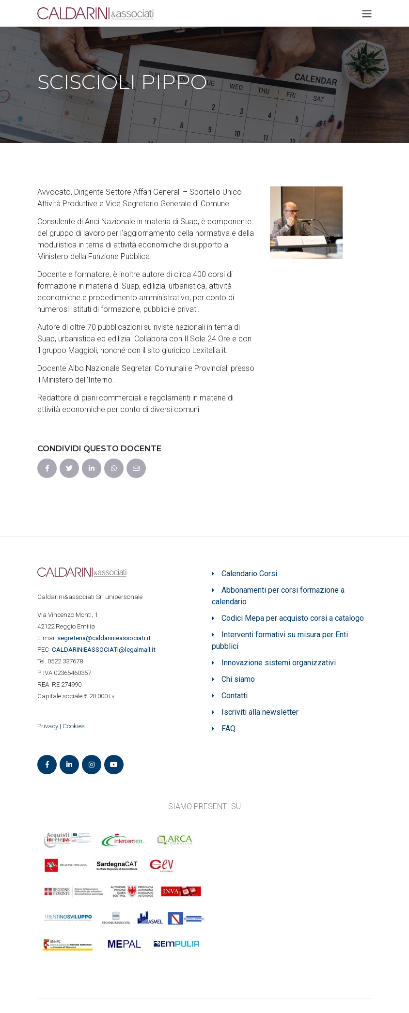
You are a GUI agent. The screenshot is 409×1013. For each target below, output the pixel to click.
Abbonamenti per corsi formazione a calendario (278, 595)
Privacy (47, 726)
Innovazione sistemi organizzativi (278, 662)
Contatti (234, 695)
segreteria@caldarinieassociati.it (104, 638)
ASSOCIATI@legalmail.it (105, 649)
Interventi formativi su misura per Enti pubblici (280, 640)
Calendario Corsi (249, 573)
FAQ (228, 728)
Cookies (74, 726)
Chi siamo (238, 679)
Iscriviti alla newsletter (260, 712)
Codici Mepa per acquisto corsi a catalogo (292, 618)
